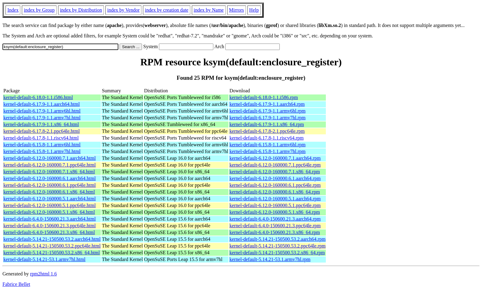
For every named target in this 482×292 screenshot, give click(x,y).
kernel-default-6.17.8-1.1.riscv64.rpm (266, 137)
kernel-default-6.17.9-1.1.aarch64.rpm (267, 104)
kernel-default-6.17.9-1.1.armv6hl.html (42, 110)
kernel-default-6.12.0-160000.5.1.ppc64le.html (49, 205)
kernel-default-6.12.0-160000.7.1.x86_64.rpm (274, 171)
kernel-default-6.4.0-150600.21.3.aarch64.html (49, 218)
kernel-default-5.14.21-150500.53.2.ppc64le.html (52, 245)
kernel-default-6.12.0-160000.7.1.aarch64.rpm (275, 158)
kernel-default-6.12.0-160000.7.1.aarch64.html (49, 158)
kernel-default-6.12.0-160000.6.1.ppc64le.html (49, 185)
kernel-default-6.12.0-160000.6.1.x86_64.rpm (274, 191)
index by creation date (166, 10)
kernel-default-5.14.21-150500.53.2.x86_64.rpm (277, 252)
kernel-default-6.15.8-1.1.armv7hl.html (42, 151)
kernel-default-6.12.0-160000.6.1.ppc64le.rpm (275, 185)
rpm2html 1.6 (43, 273)
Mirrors (236, 10)
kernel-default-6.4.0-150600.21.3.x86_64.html (49, 232)
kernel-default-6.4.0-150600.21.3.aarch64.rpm (275, 218)
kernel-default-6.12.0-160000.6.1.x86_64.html (49, 191)
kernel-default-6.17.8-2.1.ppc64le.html (41, 131)
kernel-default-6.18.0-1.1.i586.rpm (263, 97)
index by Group (39, 10)
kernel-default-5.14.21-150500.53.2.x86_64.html (51, 252)
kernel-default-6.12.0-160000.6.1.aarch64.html (49, 178)
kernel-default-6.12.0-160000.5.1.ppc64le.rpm (275, 205)
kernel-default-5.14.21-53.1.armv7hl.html (44, 259)
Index (12, 10)
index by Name (209, 10)
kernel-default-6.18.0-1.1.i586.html (38, 97)
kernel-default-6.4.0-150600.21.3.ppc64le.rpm (275, 225)
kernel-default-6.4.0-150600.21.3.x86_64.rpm (274, 232)
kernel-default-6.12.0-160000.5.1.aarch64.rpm (275, 198)
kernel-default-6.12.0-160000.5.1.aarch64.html (49, 198)
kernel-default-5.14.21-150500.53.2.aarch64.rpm (277, 239)
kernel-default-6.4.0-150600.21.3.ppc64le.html (49, 225)
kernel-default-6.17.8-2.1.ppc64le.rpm (267, 131)
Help (254, 10)
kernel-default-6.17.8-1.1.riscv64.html (41, 137)
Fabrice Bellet (16, 284)
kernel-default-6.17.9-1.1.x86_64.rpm (266, 124)
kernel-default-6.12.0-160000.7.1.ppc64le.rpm (275, 164)
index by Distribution (81, 10)
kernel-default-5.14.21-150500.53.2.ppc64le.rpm (277, 245)
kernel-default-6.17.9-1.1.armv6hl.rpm (267, 110)
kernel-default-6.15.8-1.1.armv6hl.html (42, 144)
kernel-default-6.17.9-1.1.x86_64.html (41, 124)
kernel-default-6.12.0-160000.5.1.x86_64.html (49, 212)
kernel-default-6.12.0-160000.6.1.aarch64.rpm (275, 178)
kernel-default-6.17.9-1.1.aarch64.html (41, 104)
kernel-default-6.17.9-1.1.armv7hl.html (42, 117)
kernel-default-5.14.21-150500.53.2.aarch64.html (52, 239)
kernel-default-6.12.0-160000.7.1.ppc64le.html (49, 164)
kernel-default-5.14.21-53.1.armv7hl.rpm (269, 259)
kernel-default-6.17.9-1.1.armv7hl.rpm (267, 117)
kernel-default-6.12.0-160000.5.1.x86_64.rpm (274, 212)
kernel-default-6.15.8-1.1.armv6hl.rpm (267, 144)
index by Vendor (123, 10)
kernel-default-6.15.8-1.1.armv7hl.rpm (267, 151)
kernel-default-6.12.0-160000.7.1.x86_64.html (49, 171)
